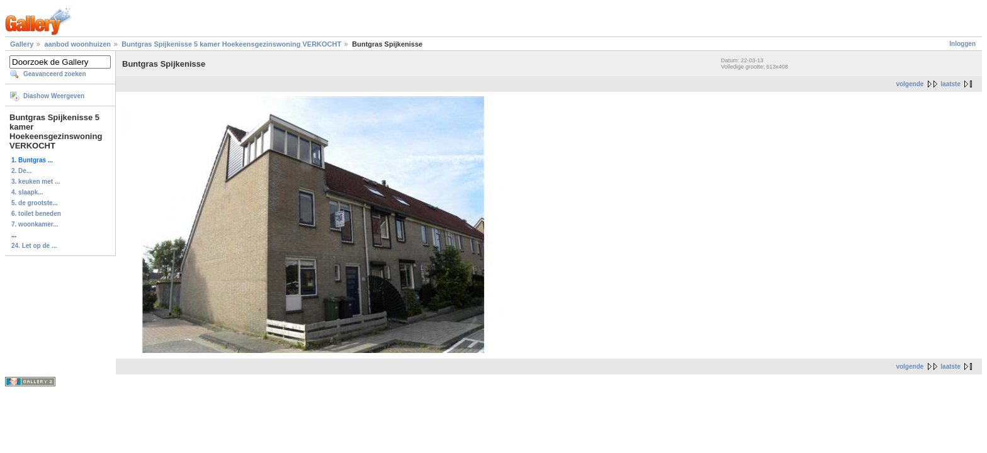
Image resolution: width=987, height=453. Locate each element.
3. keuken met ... (35, 181)
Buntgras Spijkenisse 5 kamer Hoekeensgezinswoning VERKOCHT (231, 44)
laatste (950, 84)
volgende (909, 84)
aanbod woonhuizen (78, 44)
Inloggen (962, 43)
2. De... (21, 170)
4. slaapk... (27, 192)
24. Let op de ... (34, 245)
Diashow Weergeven (53, 95)
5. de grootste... (34, 202)
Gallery (21, 44)
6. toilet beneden (36, 213)
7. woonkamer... (34, 224)
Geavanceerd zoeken (54, 73)
